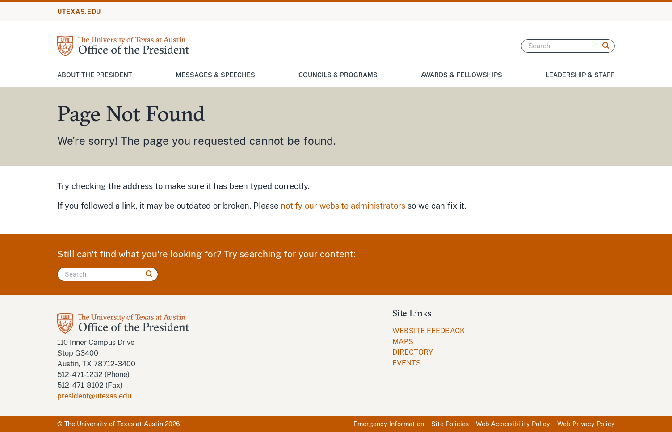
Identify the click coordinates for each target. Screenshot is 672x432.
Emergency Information (388, 424)
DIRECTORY (412, 352)
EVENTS (406, 363)
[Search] (568, 46)
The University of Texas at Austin (113, 424)
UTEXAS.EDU (79, 11)
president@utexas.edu (94, 396)
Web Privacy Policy (586, 424)
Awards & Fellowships (461, 75)
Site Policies (450, 424)
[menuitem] (428, 331)
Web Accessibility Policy (513, 424)
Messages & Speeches (215, 75)
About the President (94, 75)
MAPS (402, 341)
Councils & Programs (338, 75)
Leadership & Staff (580, 75)
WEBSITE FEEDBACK (428, 331)
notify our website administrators (343, 205)
